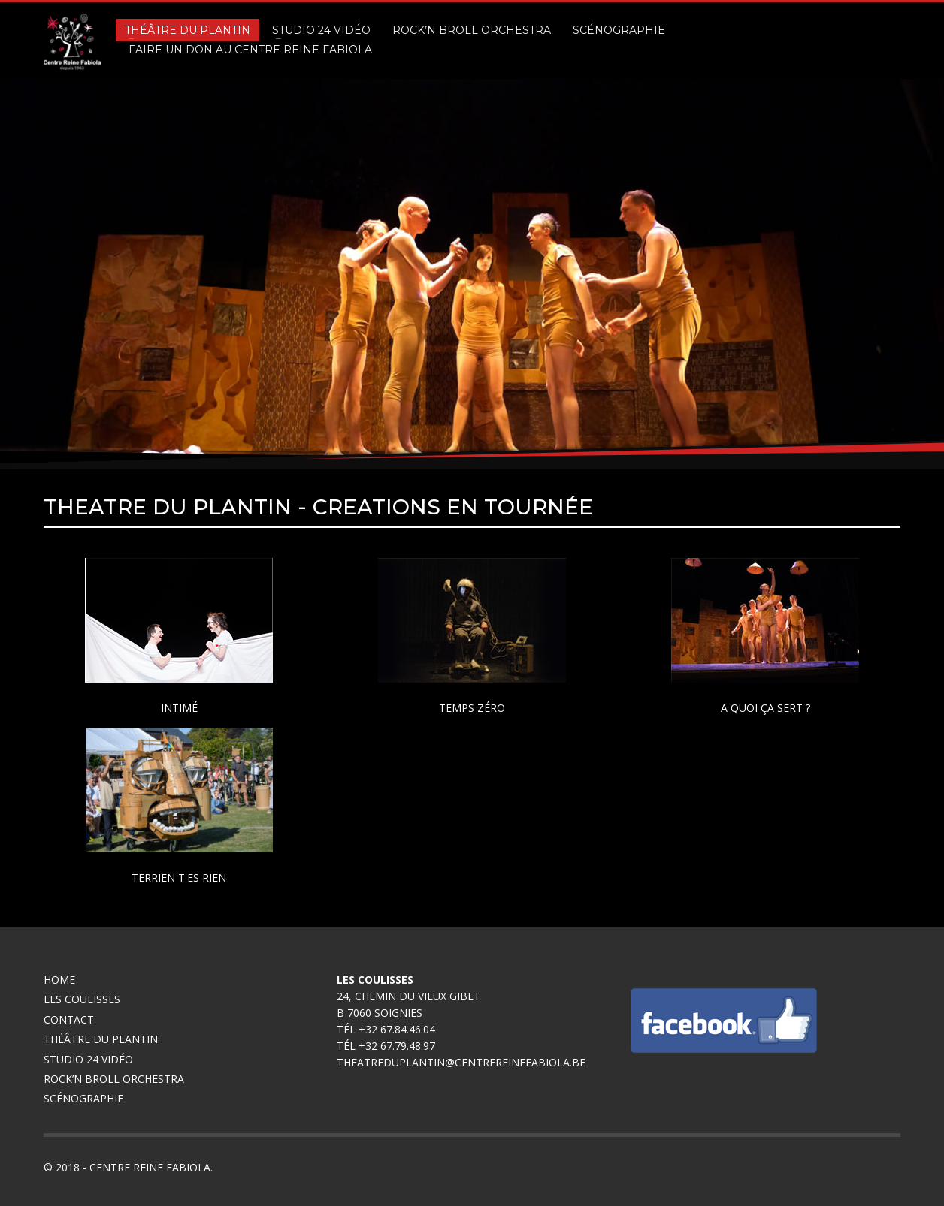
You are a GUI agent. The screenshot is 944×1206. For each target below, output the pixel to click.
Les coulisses (82, 999)
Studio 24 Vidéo (88, 1059)
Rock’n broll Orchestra (114, 1079)
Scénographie (85, 1098)
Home (59, 979)
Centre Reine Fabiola (149, 1167)
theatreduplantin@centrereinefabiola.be (461, 1062)
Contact (69, 1019)
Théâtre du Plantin (101, 1039)
